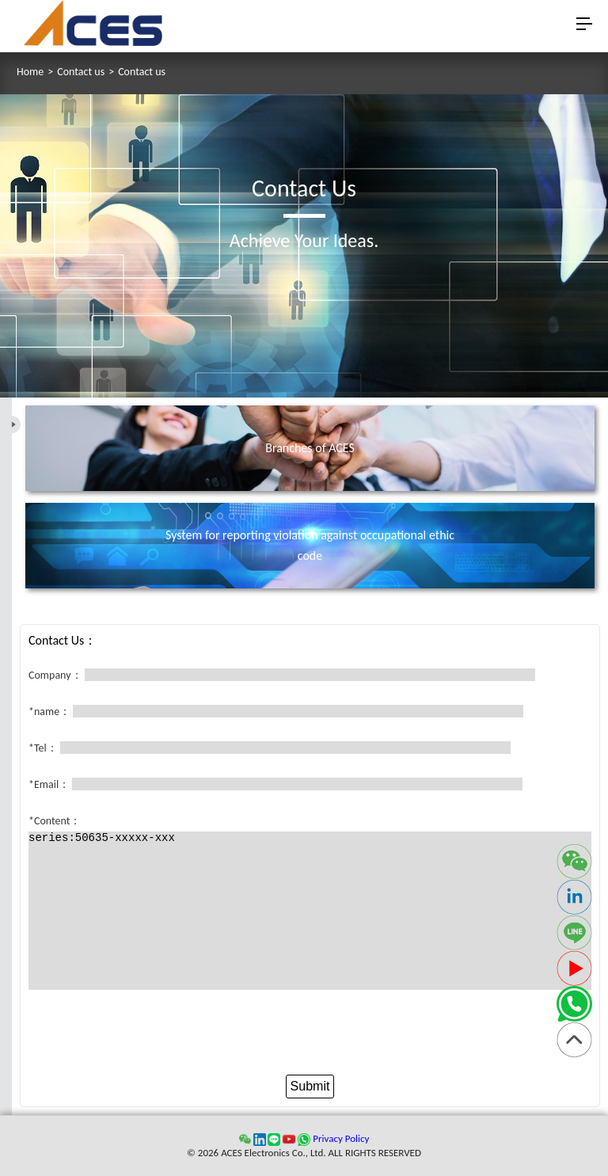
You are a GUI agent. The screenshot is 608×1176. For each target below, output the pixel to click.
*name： (49, 711)
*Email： (49, 784)
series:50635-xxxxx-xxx (309, 911)
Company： (55, 675)
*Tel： (43, 748)
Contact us (80, 72)
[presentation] (310, 1036)
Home (30, 72)
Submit (310, 1086)
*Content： (54, 821)
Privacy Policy (341, 1138)
